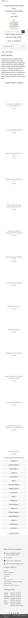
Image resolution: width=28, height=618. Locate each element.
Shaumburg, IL (14, 524)
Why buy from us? (8, 579)
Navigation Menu (8, 46)
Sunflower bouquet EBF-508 (14, 154)
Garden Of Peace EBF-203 (14, 353)
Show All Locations (14, 533)
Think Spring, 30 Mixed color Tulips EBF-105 (14, 206)
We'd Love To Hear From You (11, 585)
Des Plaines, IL (14, 476)
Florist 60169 (9, 52)
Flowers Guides (8, 583)
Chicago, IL (14, 472)
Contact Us (6, 576)
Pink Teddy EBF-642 (14, 329)
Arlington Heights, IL (14, 465)
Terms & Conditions (9, 572)
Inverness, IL (14, 492)
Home (2, 52)
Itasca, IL (14, 496)
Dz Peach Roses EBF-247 (14, 402)
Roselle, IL (14, 520)
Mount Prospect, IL (14, 504)
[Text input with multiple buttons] (12, 31)
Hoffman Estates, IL (14, 488)
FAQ (5, 578)
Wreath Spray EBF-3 (14, 306)
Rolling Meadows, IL (14, 516)
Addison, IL (14, 461)
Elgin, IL (14, 480)
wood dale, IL (14, 528)
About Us (6, 570)
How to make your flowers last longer (13, 581)
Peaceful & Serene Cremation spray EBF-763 (14, 232)
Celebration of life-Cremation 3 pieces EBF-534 (14, 426)
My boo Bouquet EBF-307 (14, 283)
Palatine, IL (14, 508)
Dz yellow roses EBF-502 (14, 130)
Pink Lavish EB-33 (14, 451)
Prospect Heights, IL (14, 512)
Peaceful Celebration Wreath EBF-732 (14, 105)
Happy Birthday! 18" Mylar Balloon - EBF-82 (14, 377)
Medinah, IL (14, 500)
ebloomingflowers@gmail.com (13, 560)
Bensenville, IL (14, 469)
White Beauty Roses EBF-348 (14, 180)
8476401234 (17, 41)
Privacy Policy (7, 574)
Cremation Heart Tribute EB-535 (14, 258)
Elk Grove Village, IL (14, 484)
